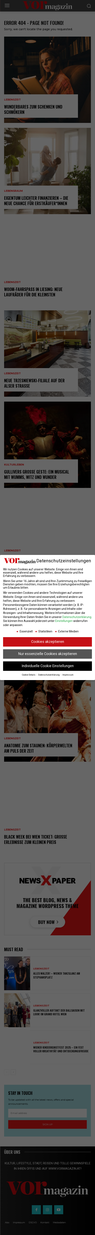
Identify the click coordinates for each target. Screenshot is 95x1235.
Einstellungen (64, 621)
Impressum (67, 675)
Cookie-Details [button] (29, 675)
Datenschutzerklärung (76, 617)
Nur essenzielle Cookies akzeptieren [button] (47, 654)
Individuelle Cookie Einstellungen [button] (48, 666)
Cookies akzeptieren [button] (47, 642)
